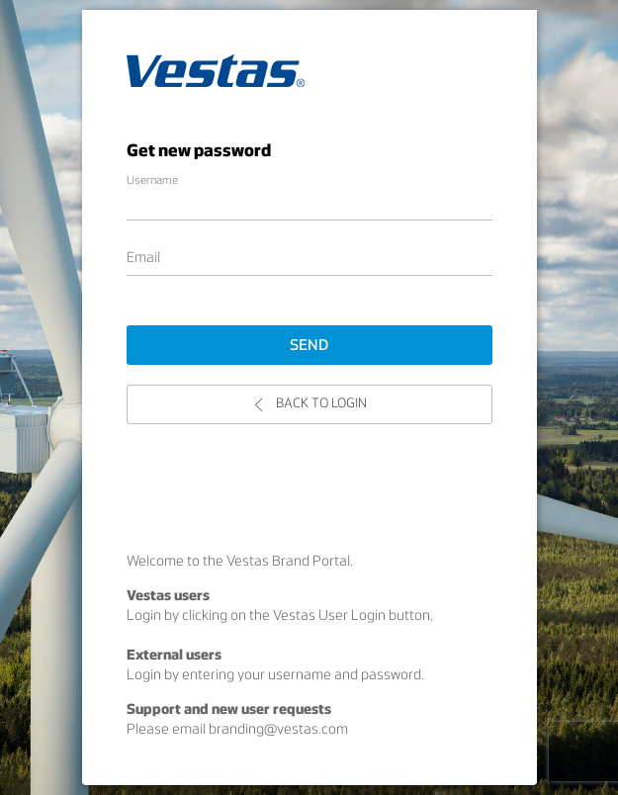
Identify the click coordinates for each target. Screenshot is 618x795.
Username (152, 181)
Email (143, 258)
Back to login (309, 404)
